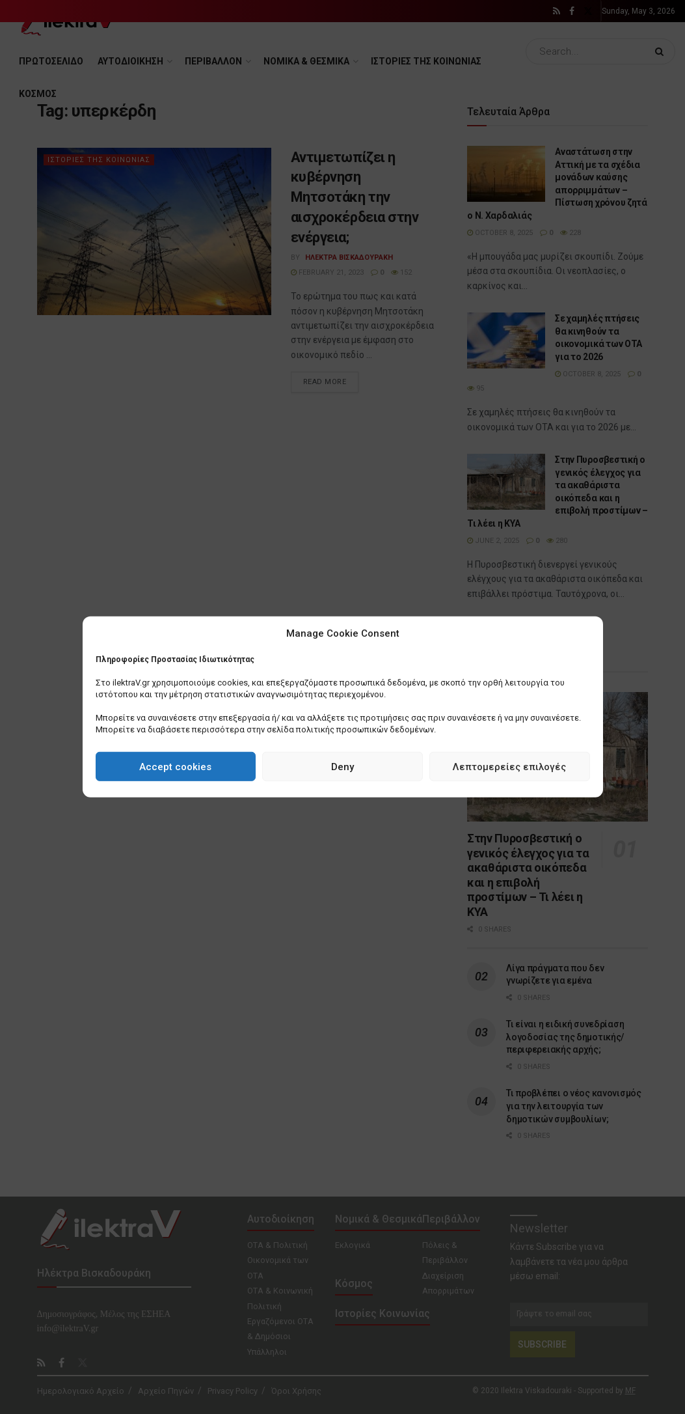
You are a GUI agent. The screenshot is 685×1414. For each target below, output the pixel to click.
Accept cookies (175, 767)
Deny (342, 767)
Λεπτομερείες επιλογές (509, 767)
